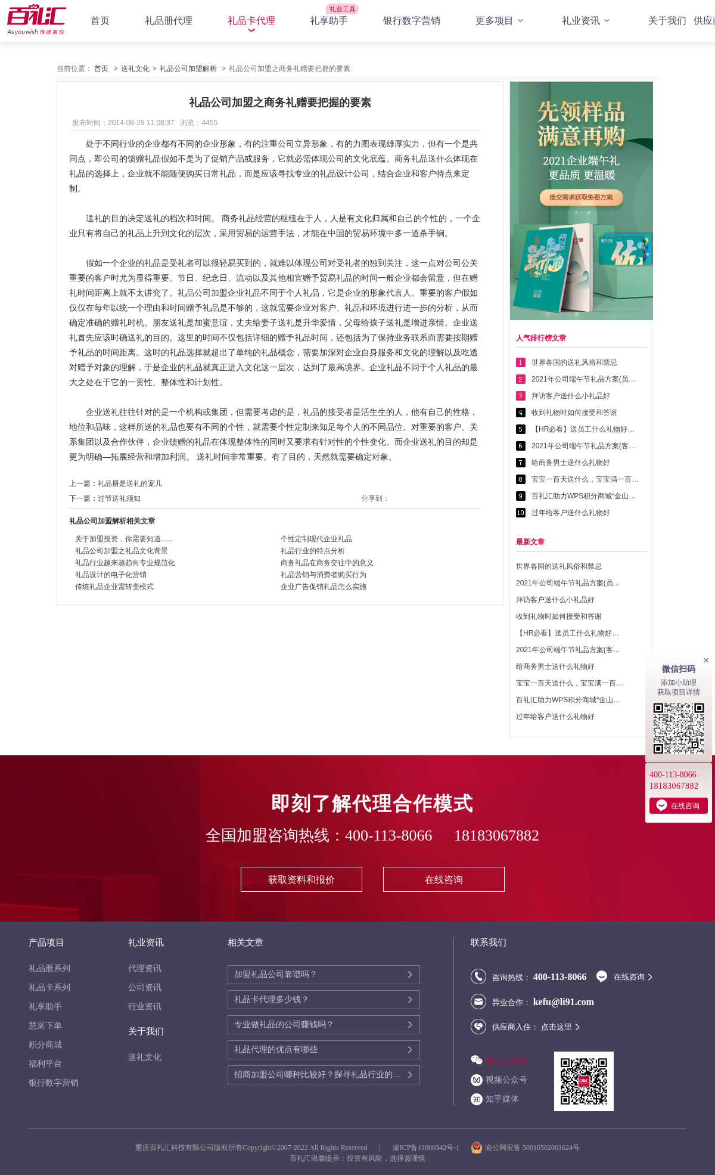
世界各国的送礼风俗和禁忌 (574, 362)
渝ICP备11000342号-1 (426, 1147)
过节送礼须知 (119, 498)
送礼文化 (135, 68)
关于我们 (667, 20)
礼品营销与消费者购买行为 (323, 575)
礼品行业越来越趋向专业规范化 (125, 563)
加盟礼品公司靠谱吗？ (276, 974)
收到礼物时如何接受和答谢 (574, 412)
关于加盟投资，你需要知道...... (124, 539)
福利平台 (45, 1063)
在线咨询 (444, 880)
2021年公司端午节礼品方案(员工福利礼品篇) (585, 379)
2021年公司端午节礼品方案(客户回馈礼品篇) (585, 446)
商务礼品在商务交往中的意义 (327, 563)
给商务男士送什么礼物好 (570, 462)
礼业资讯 (587, 21)
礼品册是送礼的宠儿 (130, 483)
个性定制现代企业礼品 (316, 539)
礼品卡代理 (251, 20)
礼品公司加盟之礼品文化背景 (121, 551)
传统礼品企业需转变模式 (114, 586)
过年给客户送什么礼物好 (570, 513)
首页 (100, 20)
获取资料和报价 (301, 880)
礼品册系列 (49, 968)
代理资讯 (144, 968)
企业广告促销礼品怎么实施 (323, 586)
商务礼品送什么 (423, 158)
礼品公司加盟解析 (188, 68)
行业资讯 (144, 1006)
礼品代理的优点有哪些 (276, 1049)
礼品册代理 (168, 20)
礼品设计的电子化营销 (111, 575)
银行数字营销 (411, 20)
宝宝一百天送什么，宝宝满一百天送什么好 (585, 479)
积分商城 (45, 1044)
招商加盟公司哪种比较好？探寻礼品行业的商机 (320, 1074)
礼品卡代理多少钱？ (271, 999)
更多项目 (501, 21)
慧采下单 (45, 1025)
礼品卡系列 (49, 987)
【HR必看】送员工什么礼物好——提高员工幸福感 (585, 429)
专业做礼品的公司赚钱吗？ (284, 1024)
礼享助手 (329, 20)
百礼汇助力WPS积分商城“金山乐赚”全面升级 (585, 496)
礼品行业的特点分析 (313, 551)
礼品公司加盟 (203, 292)
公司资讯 (144, 987)
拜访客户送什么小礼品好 (570, 396)
